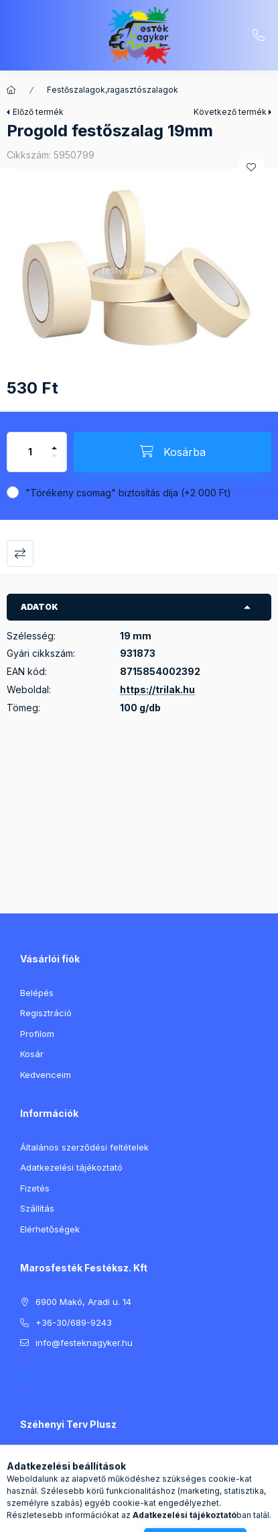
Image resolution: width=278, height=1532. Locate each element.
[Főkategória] (11, 90)
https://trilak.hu (157, 689)
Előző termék (38, 112)
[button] (139, 270)
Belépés (37, 992)
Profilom (37, 1033)
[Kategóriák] (84, 1515)
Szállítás (37, 1208)
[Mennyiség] (30, 452)
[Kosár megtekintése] (193, 1515)
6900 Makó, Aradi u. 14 (83, 1301)
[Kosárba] (172, 452)
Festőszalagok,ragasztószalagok (112, 90)
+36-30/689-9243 (258, 35)
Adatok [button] (39, 607)
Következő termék (230, 112)
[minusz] (54, 461)
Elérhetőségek (50, 1229)
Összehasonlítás (20, 553)
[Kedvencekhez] (251, 167)
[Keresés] (118, 1515)
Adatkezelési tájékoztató (71, 1167)
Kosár (32, 1053)
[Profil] (151, 1515)
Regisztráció (46, 1012)
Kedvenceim (45, 1074)
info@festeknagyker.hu (84, 1342)
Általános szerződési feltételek (84, 1147)
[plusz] (54, 442)
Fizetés (35, 1188)
